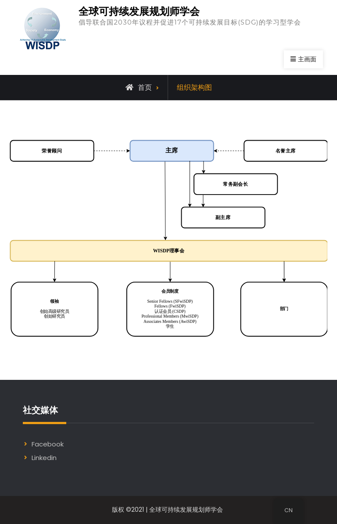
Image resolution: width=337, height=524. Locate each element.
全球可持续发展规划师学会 (139, 11)
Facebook (48, 444)
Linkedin (44, 457)
